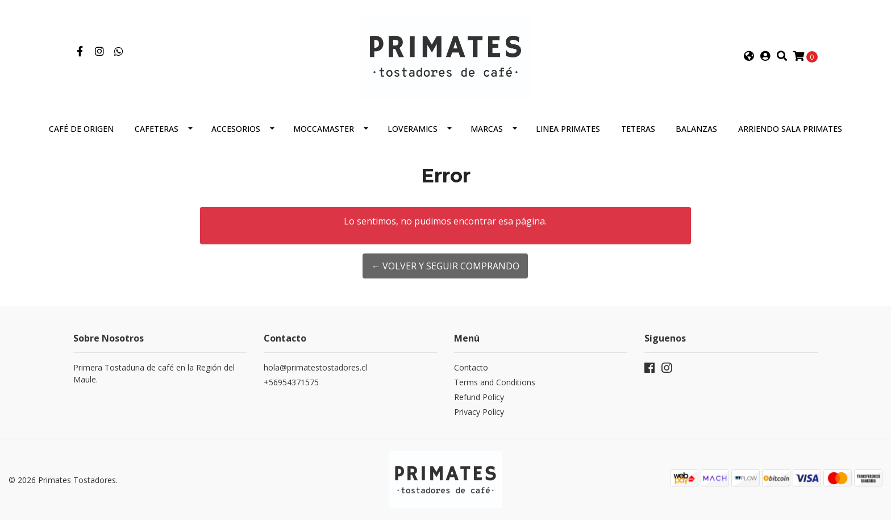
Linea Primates (568, 128)
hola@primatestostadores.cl (315, 367)
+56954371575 (291, 382)
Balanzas (696, 128)
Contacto (471, 367)
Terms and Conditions (494, 382)
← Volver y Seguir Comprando (445, 266)
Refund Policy (479, 397)
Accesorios (235, 128)
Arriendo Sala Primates (790, 128)
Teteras (638, 128)
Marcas (487, 128)
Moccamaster (323, 128)
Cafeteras (156, 128)
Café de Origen (81, 128)
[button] (749, 56)
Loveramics (413, 128)
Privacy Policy (479, 411)
